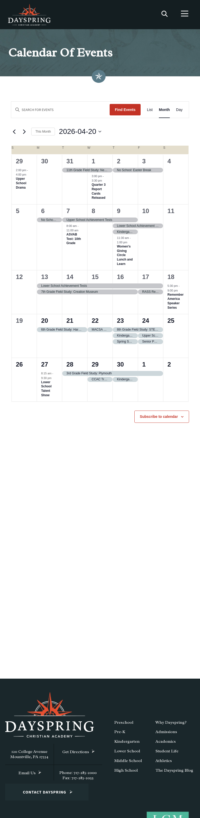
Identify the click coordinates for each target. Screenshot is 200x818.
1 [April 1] (93, 163)
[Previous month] (14, 134)
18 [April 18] (170, 279)
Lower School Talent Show (46, 390)
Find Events (125, 112)
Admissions (166, 734)
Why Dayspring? (170, 724)
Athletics (163, 762)
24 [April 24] (145, 322)
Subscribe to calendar (159, 419)
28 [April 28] (69, 366)
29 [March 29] (19, 163)
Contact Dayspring (44, 794)
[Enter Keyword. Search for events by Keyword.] (60, 112)
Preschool (123, 724)
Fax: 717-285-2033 (78, 780)
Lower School (127, 753)
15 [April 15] (95, 279)
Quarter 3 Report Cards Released (98, 193)
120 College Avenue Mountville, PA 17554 (29, 756)
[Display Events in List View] (150, 112)
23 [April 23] (120, 322)
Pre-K (119, 734)
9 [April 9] (118, 212)
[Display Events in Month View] (164, 112)
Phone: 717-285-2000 (78, 774)
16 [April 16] (120, 279)
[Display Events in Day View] (179, 112)
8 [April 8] (93, 212)
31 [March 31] (69, 163)
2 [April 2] (118, 163)
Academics (165, 743)
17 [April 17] (145, 279)
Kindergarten (127, 743)
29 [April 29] (95, 366)
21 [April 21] (69, 322)
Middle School (128, 762)
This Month (43, 133)
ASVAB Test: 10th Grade (73, 241)
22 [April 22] (95, 322)
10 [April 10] (145, 212)
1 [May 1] (144, 366)
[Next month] (24, 134)
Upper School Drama (21, 185)
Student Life (166, 753)
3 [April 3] (144, 163)
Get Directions (75, 754)
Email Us (27, 775)
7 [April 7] (68, 212)
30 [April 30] (120, 366)
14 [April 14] (69, 279)
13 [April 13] (44, 279)
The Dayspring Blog (174, 772)
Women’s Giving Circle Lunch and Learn (125, 257)
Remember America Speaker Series (175, 303)
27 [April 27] (44, 366)
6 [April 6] (43, 212)
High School (126, 772)
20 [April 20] (44, 322)
